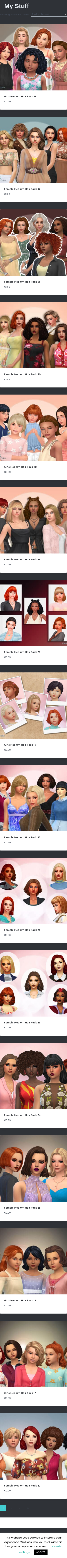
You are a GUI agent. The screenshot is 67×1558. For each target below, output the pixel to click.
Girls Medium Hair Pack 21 (20, 96)
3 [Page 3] (19, 1508)
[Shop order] (49, 14)
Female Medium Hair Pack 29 (22, 559)
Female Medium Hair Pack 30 (22, 374)
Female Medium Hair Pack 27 (22, 837)
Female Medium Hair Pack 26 (22, 930)
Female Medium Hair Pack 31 (22, 281)
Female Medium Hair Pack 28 (22, 652)
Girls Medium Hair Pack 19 (20, 744)
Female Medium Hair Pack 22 (22, 1485)
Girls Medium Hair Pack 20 (20, 467)
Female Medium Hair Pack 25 (22, 1022)
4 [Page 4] (28, 1508)
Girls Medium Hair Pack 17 (20, 1393)
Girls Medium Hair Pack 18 (20, 1300)
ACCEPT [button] (40, 1552)
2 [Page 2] (11, 1508)
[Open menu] (59, 6)
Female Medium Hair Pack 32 (22, 189)
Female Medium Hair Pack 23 (22, 1207)
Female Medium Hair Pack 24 (22, 1115)
